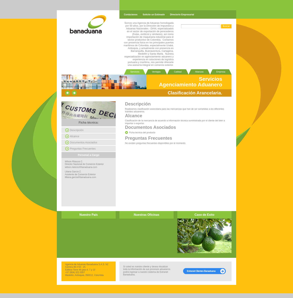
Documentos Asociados (83, 142)
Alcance (74, 136)
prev (67, 92)
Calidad (178, 71)
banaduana (88, 24)
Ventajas (156, 71)
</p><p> (88, 236)
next (74, 92)
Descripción (77, 130)
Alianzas (199, 71)
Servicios (134, 71)
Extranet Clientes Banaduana (201, 271)
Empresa (220, 71)
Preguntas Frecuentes (83, 148)
